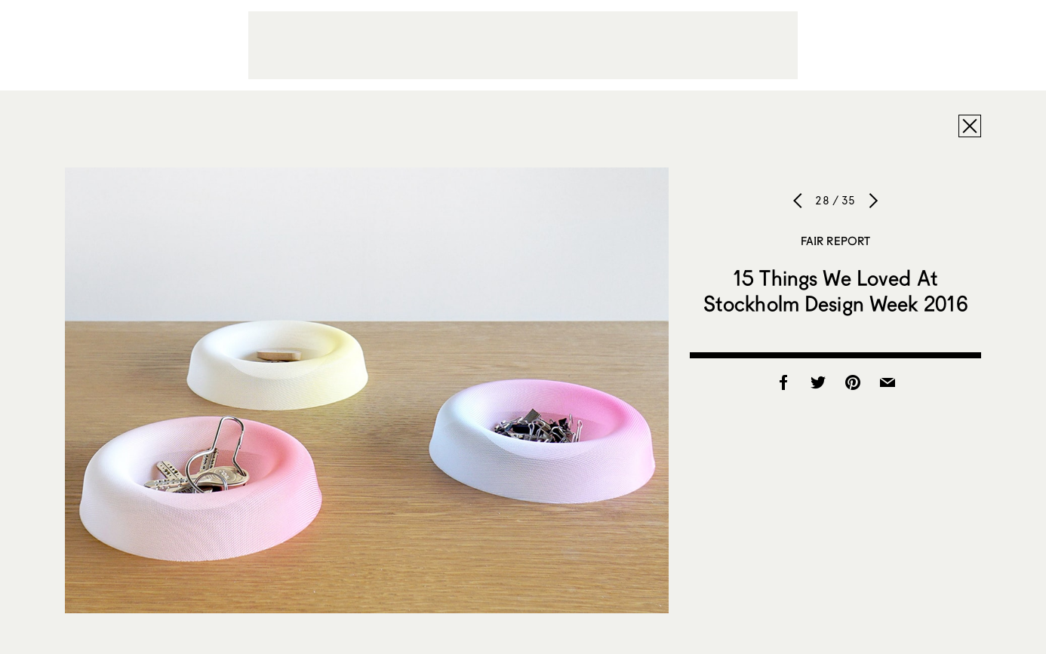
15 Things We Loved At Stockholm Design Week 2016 (835, 290)
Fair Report (836, 240)
